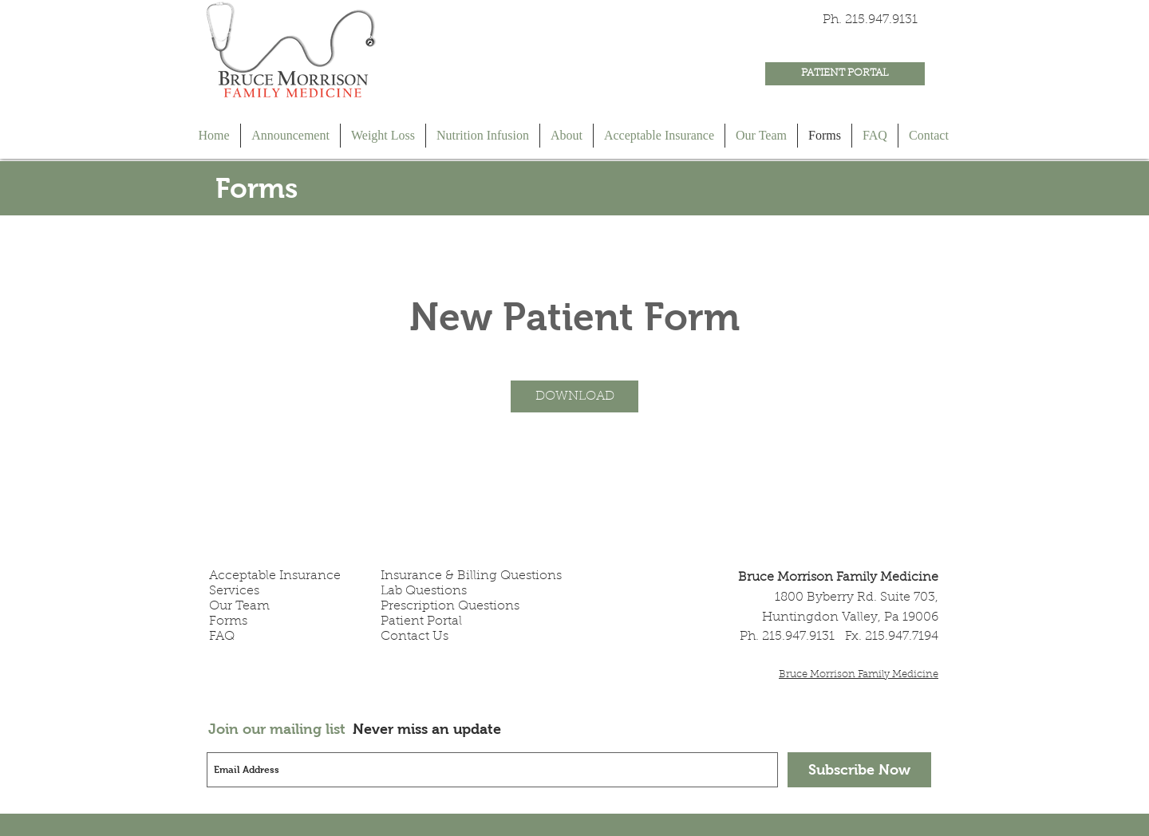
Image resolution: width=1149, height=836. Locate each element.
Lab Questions (424, 591)
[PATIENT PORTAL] (845, 73)
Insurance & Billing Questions (471, 576)
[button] (574, 396)
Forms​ (228, 621)
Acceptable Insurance (275, 576)
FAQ (222, 636)
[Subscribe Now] (859, 769)
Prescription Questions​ (450, 606)
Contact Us (414, 636)
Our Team (239, 606)
